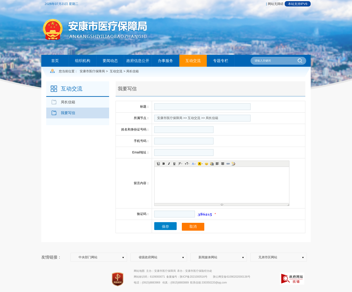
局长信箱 (68, 102)
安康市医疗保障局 (92, 71)
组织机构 (82, 61)
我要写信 (68, 113)
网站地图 (139, 270)
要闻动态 (110, 61)
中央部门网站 (88, 257)
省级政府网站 (148, 257)
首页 (55, 61)
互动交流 (193, 61)
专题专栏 (220, 61)
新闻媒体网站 (207, 257)
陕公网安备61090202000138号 (231, 276)
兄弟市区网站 (267, 257)
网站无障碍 (276, 4)
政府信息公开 (137, 61)
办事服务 (165, 61)
